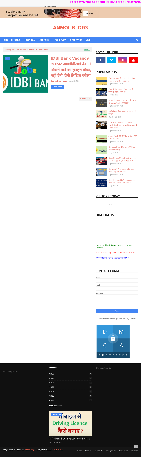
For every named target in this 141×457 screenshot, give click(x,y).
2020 (71, 400)
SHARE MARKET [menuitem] (76, 40)
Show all (87, 49)
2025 (71, 378)
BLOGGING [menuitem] (15, 40)
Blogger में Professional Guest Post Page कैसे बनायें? (121, 170)
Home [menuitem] (5, 40)
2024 (71, 383)
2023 (71, 387)
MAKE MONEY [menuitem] (44, 40)
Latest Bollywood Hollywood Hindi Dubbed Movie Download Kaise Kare (123, 125)
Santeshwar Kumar (59, 81)
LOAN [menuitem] (88, 40)
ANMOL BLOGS (70, 27)
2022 (71, 391)
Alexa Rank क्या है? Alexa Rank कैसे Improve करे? (123, 137)
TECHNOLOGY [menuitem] (60, 40)
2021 (71, 396)
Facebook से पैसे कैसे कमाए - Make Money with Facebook (122, 79)
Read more (57, 87)
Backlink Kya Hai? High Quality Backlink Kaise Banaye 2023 (122, 181)
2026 (71, 374)
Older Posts (85, 99)
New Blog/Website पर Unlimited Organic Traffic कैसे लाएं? (122, 101)
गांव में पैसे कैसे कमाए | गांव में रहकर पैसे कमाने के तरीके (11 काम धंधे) (121, 90)
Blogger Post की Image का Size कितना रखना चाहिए (122, 148)
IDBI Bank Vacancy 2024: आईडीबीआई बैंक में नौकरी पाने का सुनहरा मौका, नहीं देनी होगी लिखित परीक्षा (71, 67)
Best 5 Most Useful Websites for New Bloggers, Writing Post (122, 159)
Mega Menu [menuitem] (30, 40)
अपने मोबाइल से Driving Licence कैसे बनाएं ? (122, 112)
